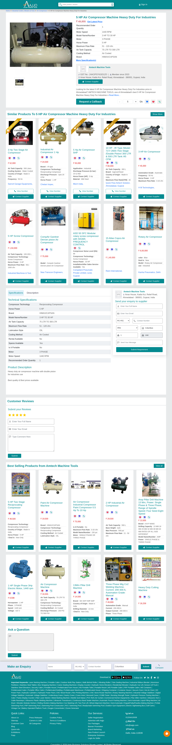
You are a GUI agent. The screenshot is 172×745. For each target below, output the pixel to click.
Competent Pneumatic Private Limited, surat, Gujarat (83, 271)
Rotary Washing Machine (122, 691)
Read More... (114, 93)
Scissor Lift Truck (151, 683)
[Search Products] (59, 3)
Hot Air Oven (149, 688)
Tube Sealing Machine (120, 681)
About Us (15, 716)
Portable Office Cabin (36, 688)
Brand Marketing (95, 727)
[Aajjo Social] (145, 676)
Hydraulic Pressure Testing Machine (144, 693)
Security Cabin (37, 686)
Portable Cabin (54, 681)
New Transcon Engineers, (52, 270)
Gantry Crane (69, 693)
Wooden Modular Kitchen (26, 701)
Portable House (50, 686)
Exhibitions (15, 730)
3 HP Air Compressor (149, 150)
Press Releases (35, 716)
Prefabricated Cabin (18, 688)
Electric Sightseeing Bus (135, 704)
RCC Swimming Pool (73, 704)
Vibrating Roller (104, 681)
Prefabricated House (93, 688)
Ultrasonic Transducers (62, 699)
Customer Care (17, 722)
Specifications (16, 291)
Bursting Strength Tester (120, 693)
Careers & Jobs (35, 719)
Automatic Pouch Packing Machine (113, 699)
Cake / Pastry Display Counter (22, 696)
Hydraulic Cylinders (29, 691)
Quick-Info (15, 727)
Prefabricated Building (54, 688)
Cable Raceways (17, 699)
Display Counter (84, 683)
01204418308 (131, 715)
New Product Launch (96, 730)
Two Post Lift (83, 701)
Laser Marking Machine (38, 681)
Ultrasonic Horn (153, 696)
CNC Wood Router (63, 691)
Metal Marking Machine (60, 696)
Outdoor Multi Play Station (71, 681)
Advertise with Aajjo (96, 719)
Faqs (13, 733)
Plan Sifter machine (138, 696)
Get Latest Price (94, 20)
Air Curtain (99, 696)
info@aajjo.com (132, 723)
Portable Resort (101, 686)
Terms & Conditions (58, 719)
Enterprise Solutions (96, 733)
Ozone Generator (72, 706)
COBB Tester (105, 693)
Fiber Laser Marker (43, 696)
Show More (158, 112)
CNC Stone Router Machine (101, 691)
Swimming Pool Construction (53, 704)
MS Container (146, 686)
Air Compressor (42, 9)
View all (159, 464)
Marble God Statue (78, 696)
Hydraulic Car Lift (136, 683)
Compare (159, 665)
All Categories (35, 722)
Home (8, 9)
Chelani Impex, (47, 183)
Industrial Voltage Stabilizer (143, 691)
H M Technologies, (146, 186)
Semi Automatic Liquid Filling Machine (142, 699)
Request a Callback (90, 99)
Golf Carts (150, 704)
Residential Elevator (120, 683)
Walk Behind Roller (90, 681)
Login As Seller (94, 736)
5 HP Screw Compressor (21, 234)
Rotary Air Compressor (150, 235)
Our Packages (94, 722)
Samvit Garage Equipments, (20, 182)
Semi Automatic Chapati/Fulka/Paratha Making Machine (132, 701)
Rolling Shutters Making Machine (50, 701)
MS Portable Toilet (86, 686)
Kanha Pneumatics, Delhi (149, 270)
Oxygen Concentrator (56, 706)
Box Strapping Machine (47, 683)
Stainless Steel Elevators (20, 686)
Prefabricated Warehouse (73, 688)
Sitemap (14, 719)
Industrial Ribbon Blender (140, 681)
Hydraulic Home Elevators (102, 683)
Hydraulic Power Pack (46, 691)
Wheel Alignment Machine (100, 701)
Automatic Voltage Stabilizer (36, 693)
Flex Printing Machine (80, 691)
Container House (124, 688)
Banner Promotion (95, 725)
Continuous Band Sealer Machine (86, 699)
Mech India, (78, 182)
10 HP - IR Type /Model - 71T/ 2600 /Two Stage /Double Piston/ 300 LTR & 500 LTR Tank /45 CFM (118, 152)
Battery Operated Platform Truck (34, 706)
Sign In (143, 4)
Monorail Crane (92, 693)
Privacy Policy (55, 722)
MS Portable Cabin (115, 686)
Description (32, 291)
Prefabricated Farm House (68, 686)
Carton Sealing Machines (67, 683)
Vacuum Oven (137, 688)
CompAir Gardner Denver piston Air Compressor (50, 238)
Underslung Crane (56, 693)
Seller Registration (95, 716)
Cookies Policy (56, 716)
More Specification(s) (86, 58)
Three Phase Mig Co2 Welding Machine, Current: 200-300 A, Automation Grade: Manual (117, 588)
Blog (13, 725)
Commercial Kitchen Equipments (117, 696)
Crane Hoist (80, 693)
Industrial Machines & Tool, (19, 271)
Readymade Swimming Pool (93, 704)
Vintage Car (15, 706)
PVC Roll (90, 696)
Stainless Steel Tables (28, 683)
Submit (14, 454)
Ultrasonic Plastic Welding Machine (39, 699)
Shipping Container (109, 688)
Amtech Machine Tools (99, 65)
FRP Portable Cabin (131, 686)
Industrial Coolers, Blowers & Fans (23, 9)
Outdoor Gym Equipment (115, 704)
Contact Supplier (92, 80)
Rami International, (114, 269)
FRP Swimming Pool (32, 704)
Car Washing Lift (70, 701)
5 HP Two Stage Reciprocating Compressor (16, 503)
